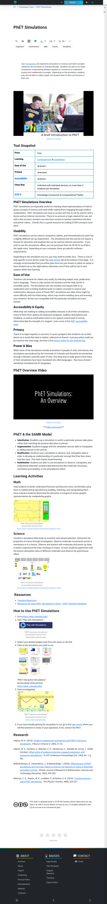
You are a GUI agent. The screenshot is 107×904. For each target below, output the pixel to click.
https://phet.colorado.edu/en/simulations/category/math (39, 529)
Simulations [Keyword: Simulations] (67, 47)
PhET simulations (28, 64)
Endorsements (24, 884)
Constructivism (44, 159)
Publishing (22, 875)
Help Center (54, 260)
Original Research (50, 872)
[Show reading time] (70, 41)
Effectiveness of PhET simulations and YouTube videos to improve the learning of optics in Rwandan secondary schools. (56, 766)
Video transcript (53, 427)
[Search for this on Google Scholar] (35, 41)
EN (63, 41)
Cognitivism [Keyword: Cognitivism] (20, 47)
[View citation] (23, 41)
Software (21, 893)
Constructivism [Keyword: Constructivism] (34, 47)
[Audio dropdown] (52, 41)
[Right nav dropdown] (61, 2)
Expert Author (52, 882)
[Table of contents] (14, 7)
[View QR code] (29, 41)
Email (80, 861)
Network (21, 888)
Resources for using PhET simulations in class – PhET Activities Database (52, 603)
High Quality (51, 861)
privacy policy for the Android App (69, 340)
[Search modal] (73, 2)
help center (77, 724)
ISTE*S (18, 194)
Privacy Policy (24, 879)
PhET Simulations (43, 7)
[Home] (15, 2)
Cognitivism (59, 159)
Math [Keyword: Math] (45, 47)
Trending (50, 878)
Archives (21, 861)
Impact (21, 870)
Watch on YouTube (53, 139)
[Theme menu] (87, 2)
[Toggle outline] (16, 41)
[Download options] (43, 41)
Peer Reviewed (52, 866)
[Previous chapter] (53, 900)
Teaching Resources (26, 600)
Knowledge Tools (26, 7)
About (20, 866)
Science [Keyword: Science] (55, 47)
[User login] (92, 2)
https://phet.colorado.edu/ (35, 616)
